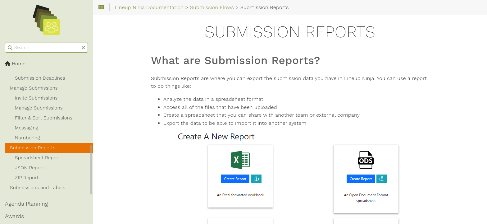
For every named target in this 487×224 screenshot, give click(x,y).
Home (15, 64)
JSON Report (29, 167)
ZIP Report (27, 177)
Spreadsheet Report (37, 158)
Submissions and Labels (37, 187)
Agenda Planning (26, 204)
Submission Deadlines (40, 78)
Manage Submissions (34, 88)
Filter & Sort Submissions (43, 118)
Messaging (26, 128)
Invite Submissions (36, 98)
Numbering (27, 138)
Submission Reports (33, 148)
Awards (14, 216)
